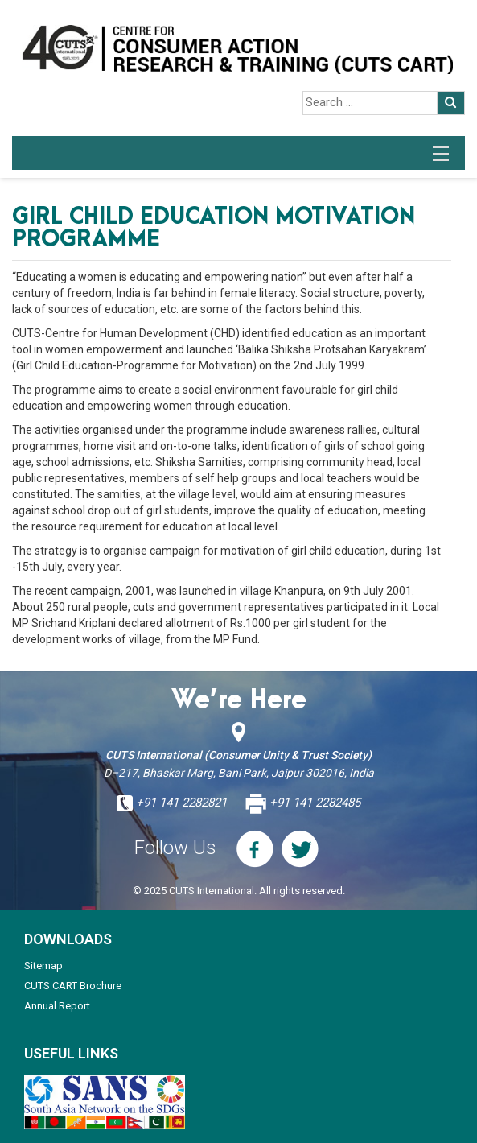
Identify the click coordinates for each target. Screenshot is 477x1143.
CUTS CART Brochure (72, 986)
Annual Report (57, 1006)
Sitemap (43, 965)
